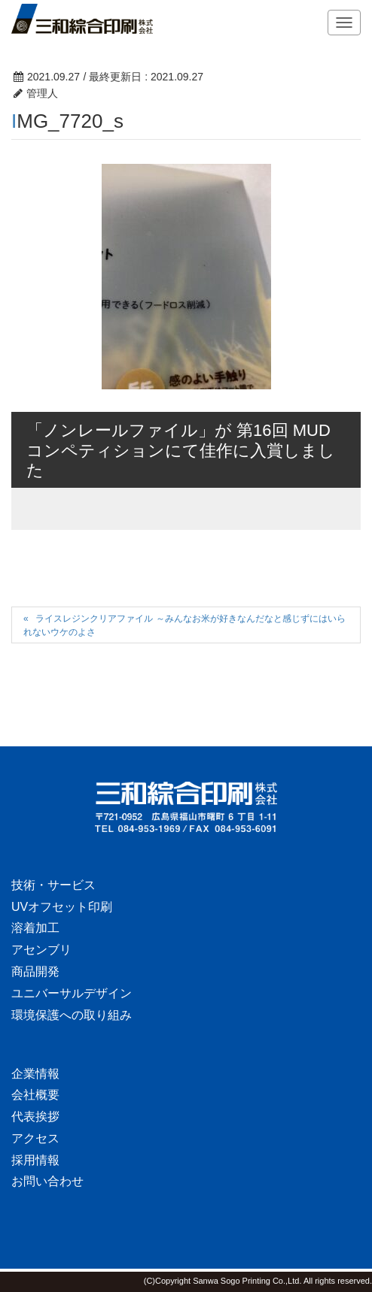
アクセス (35, 1138)
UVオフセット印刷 (61, 906)
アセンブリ (41, 949)
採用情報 (35, 1160)
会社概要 (35, 1094)
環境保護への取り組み (71, 1015)
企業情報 (35, 1073)
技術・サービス (53, 885)
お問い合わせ (47, 1181)
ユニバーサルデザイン (71, 993)
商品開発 (35, 971)
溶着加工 (35, 927)
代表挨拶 (35, 1116)
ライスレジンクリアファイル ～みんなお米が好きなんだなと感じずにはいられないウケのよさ (184, 625)
